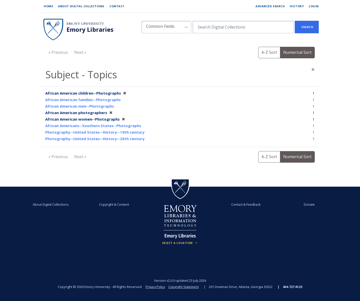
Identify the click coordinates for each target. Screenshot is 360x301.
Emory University (85, 23)
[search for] (243, 27)
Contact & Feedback (245, 204)
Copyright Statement (184, 286)
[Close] (313, 69)
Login (314, 6)
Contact (117, 6)
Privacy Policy (155, 286)
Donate (308, 204)
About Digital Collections (81, 6)
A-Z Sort (269, 52)
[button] (166, 27)
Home (48, 6)
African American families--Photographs (83, 99)
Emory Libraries (90, 30)
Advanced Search (270, 6)
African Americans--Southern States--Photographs (93, 125)
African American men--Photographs (79, 106)
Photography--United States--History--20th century (94, 138)
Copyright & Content (114, 204)
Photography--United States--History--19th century (94, 132)
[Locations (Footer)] (180, 243)
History (297, 6)
